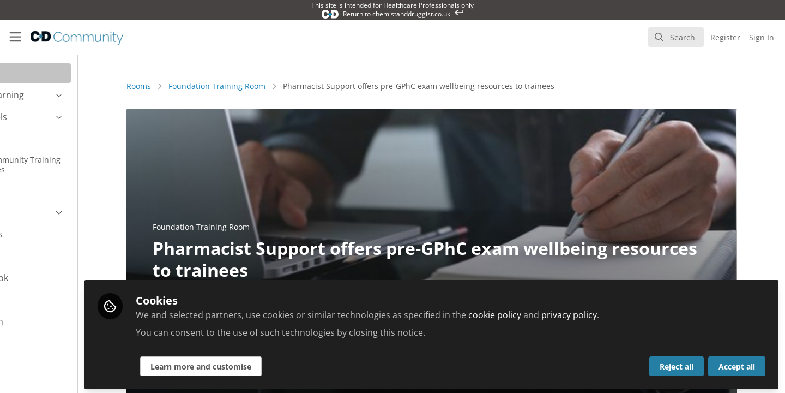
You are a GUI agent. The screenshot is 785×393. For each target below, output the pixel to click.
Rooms (169, 86)
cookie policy (556, 312)
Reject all (676, 364)
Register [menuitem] (725, 37)
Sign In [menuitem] (761, 37)
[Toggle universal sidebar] (15, 37)
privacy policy (631, 312)
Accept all (736, 364)
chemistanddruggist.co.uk (411, 14)
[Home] (69, 37)
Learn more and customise (262, 364)
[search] (676, 37)
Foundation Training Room (247, 86)
